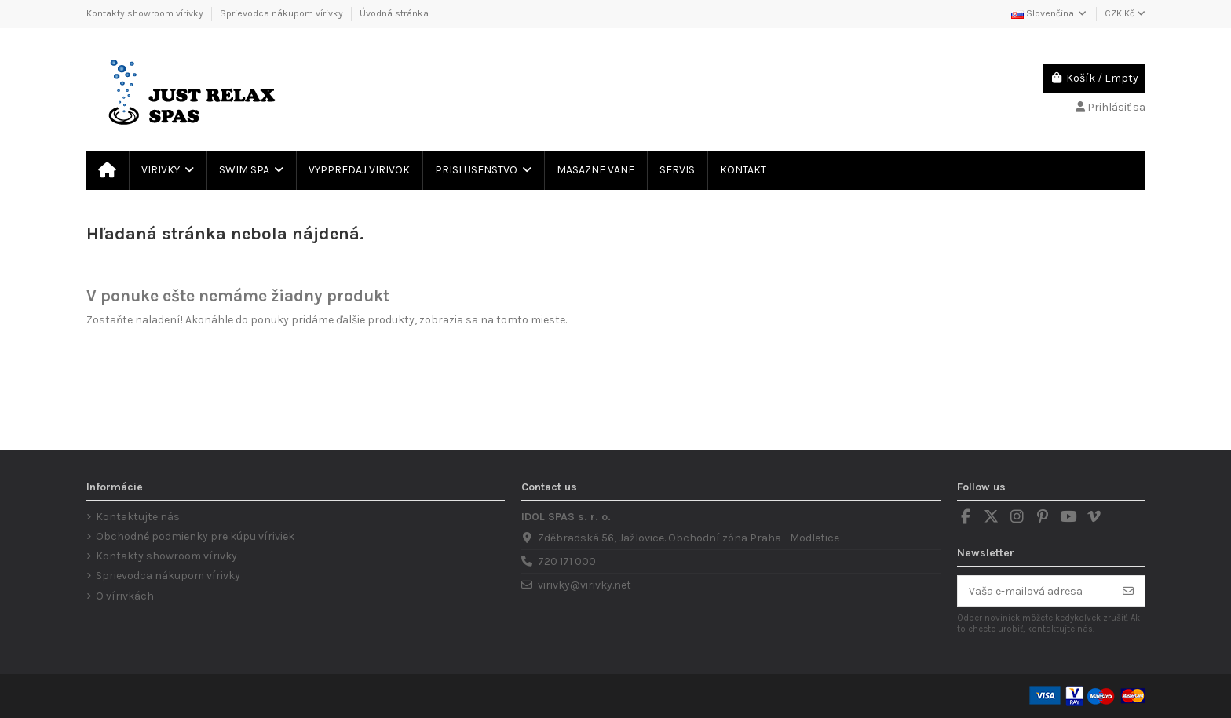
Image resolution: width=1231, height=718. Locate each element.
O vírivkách (125, 596)
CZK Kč (1125, 13)
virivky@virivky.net (584, 585)
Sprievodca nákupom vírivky (282, 13)
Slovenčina (1049, 13)
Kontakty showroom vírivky (146, 13)
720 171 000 (567, 561)
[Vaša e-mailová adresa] (1035, 591)
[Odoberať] (1128, 591)
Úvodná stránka (394, 13)
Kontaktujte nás (138, 516)
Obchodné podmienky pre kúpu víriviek (195, 536)
